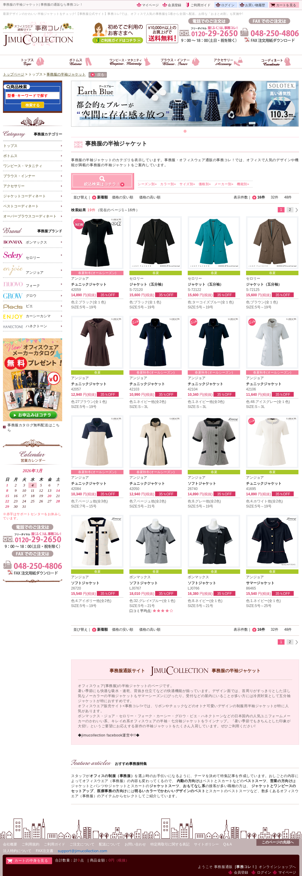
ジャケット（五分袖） (147, 284)
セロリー (21, 255)
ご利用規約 (30, 844)
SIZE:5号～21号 (142, 506)
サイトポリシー (206, 844)
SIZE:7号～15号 (84, 506)
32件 (274, 197)
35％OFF (107, 295)
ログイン (227, 5)
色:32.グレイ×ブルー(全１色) (152, 601)
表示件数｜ (242, 197)
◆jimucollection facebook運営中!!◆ (109, 735)
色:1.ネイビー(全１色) (263, 601)
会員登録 (174, 5)
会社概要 (10, 844)
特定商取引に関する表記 (169, 844)
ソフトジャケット (202, 483)
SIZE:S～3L (138, 407)
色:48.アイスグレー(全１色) (268, 402)
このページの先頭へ (278, 842)
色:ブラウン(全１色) (262, 302)
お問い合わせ (135, 844)
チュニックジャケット (89, 284)
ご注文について (82, 844)
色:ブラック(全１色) (145, 302)
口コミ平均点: (151, 611)
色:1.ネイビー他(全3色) (206, 402)
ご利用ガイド (201, 5)
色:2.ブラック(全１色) (88, 302)
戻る (97, 75)
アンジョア (23, 270)
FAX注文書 (44, 851)
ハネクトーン (25, 326)
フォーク (21, 284)
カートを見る (286, 5)
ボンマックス (25, 242)
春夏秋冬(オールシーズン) (97, 273)
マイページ (150, 5)
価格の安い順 (122, 197)
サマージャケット (260, 583)
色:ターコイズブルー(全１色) (211, 302)
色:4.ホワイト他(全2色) (264, 501)
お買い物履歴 (255, 5)
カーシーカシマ (27, 316)
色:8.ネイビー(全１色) (205, 601)
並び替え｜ (82, 197)
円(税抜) (89, 295)
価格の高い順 (149, 197)
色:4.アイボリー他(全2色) (91, 601)
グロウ (19, 295)
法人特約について (17, 851)
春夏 (155, 273)
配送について (109, 844)
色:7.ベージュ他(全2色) (147, 501)
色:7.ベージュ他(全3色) (89, 501)
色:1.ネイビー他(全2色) (147, 402)
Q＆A (227, 844)
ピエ (18, 306)
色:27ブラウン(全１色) (89, 402)
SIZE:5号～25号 (259, 606)
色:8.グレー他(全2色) (204, 501)
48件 (288, 197)
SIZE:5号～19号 (84, 307)
